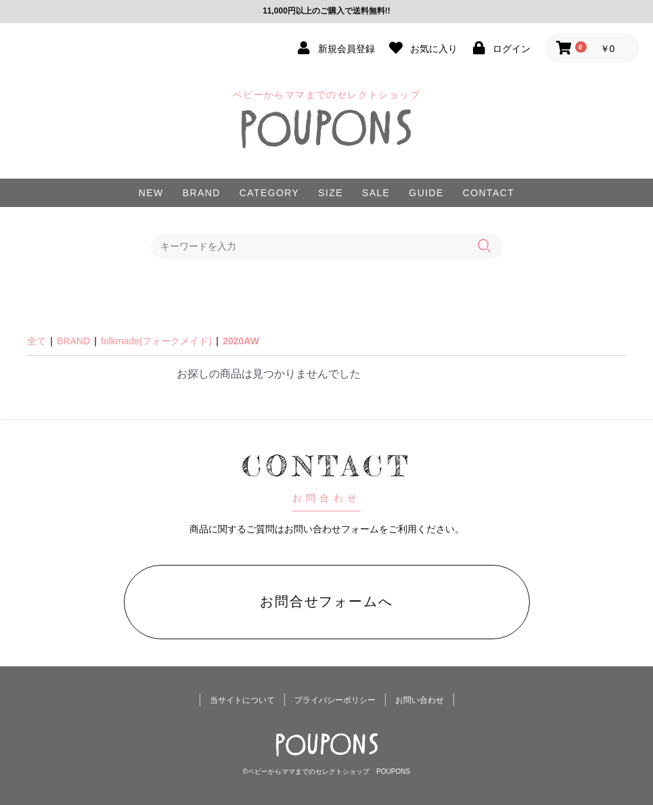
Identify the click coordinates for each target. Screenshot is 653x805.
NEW (151, 192)
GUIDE (426, 192)
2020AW (241, 341)
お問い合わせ (419, 700)
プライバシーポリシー (335, 700)
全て (36, 341)
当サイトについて (242, 700)
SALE (376, 192)
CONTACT (488, 192)
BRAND (202, 192)
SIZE (330, 192)
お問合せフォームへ (327, 601)
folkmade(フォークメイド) (156, 341)
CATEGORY (269, 192)
